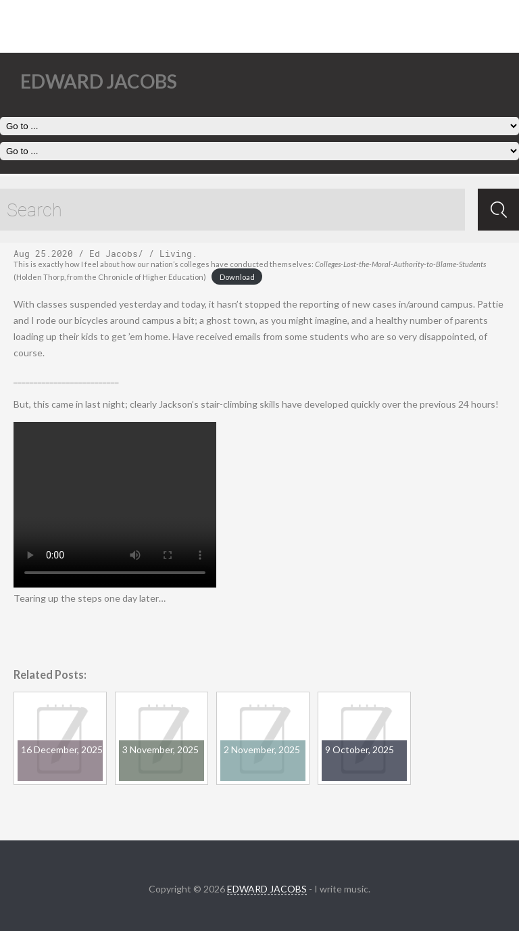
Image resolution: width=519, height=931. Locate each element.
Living (175, 253)
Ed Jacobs (113, 253)
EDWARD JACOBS (267, 888)
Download (237, 276)
